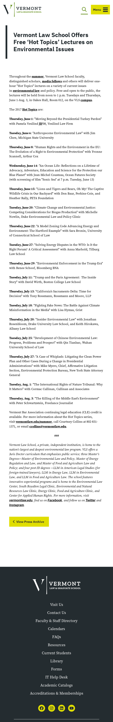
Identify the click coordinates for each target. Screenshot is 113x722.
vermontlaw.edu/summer (34, 421)
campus (86, 100)
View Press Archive (30, 522)
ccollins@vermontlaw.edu (47, 426)
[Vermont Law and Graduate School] (22, 9)
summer (38, 76)
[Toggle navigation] (100, 9)
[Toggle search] (84, 9)
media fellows (52, 81)
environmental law (26, 90)
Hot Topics (29, 109)
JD (40, 123)
